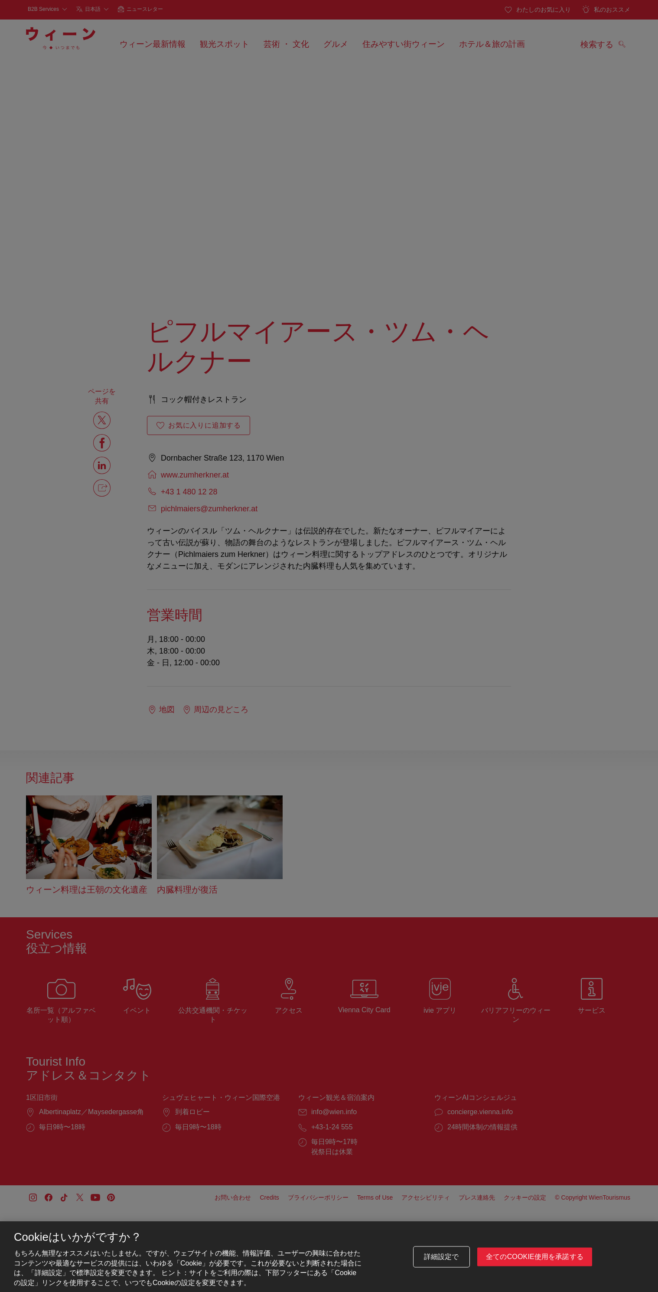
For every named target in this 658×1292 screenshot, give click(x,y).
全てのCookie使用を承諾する (534, 1256)
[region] (329, 1256)
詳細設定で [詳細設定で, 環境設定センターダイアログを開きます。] (441, 1256)
